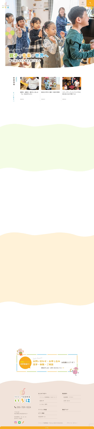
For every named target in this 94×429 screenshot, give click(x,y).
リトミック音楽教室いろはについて (48, 397)
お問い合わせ (67, 401)
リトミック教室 (42, 409)
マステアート (41, 417)
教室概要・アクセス (68, 397)
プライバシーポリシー (72, 423)
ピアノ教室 (41, 413)
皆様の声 (42, 401)
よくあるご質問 (43, 404)
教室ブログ (65, 409)
